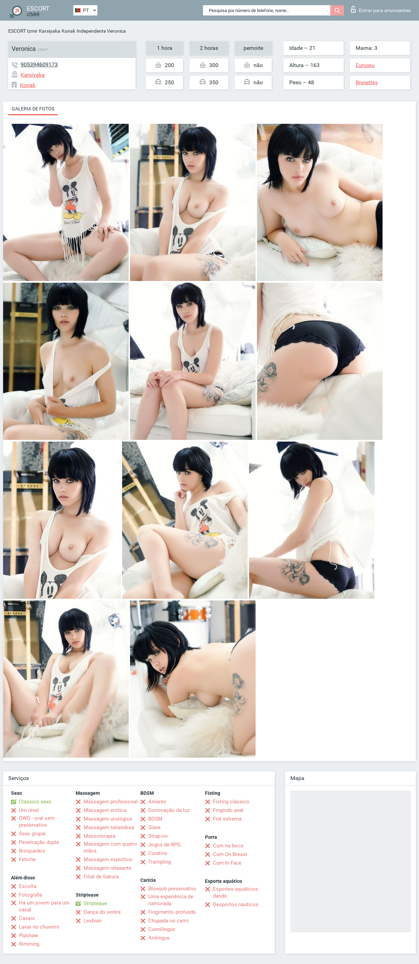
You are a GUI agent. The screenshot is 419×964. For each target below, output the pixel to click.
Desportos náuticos (235, 904)
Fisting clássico (231, 802)
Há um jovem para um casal (44, 906)
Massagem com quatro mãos (110, 847)
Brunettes (367, 82)
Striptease (95, 903)
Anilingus (159, 938)
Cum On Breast (230, 854)
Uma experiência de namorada (170, 900)
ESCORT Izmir (22, 31)
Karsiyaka (49, 31)
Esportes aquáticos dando (235, 892)
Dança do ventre (102, 912)
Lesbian (92, 921)
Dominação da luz (169, 810)
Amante (157, 802)
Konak (68, 31)
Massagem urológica (108, 819)
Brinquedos (32, 851)
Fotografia (30, 895)
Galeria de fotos (33, 108)
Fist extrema (227, 819)
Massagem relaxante (107, 868)
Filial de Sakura (101, 877)
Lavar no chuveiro (39, 927)
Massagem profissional (111, 802)
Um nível (29, 810)
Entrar (381, 9)
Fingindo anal (228, 810)
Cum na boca (228, 846)
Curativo (158, 853)
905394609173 (39, 64)
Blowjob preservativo (172, 889)
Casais (27, 918)
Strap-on (158, 836)
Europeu (365, 65)
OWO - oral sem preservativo (37, 821)
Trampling (159, 862)
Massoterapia (99, 836)
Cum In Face (227, 863)
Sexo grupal (32, 834)
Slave (154, 827)
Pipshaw (28, 935)
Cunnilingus (161, 929)
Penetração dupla (39, 842)
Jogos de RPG (164, 845)
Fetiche (27, 859)
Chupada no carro (168, 921)
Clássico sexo (35, 802)
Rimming (29, 944)
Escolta (27, 886)
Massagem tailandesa (109, 827)
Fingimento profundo (172, 912)
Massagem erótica (105, 810)
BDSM (155, 819)
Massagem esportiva (108, 859)
